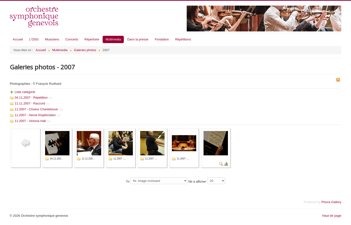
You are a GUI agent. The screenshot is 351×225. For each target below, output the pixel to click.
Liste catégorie (25, 92)
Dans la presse (137, 39)
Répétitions (183, 39)
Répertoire (91, 39)
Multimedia (113, 39)
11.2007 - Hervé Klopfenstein (35, 115)
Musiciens (52, 39)
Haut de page (331, 215)
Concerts (71, 39)
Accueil (18, 39)
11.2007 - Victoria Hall (30, 121)
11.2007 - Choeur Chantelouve (36, 109)
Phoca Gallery (331, 202)
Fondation (162, 39)
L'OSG (34, 39)
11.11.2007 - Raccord (30, 103)
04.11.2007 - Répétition (31, 97)
